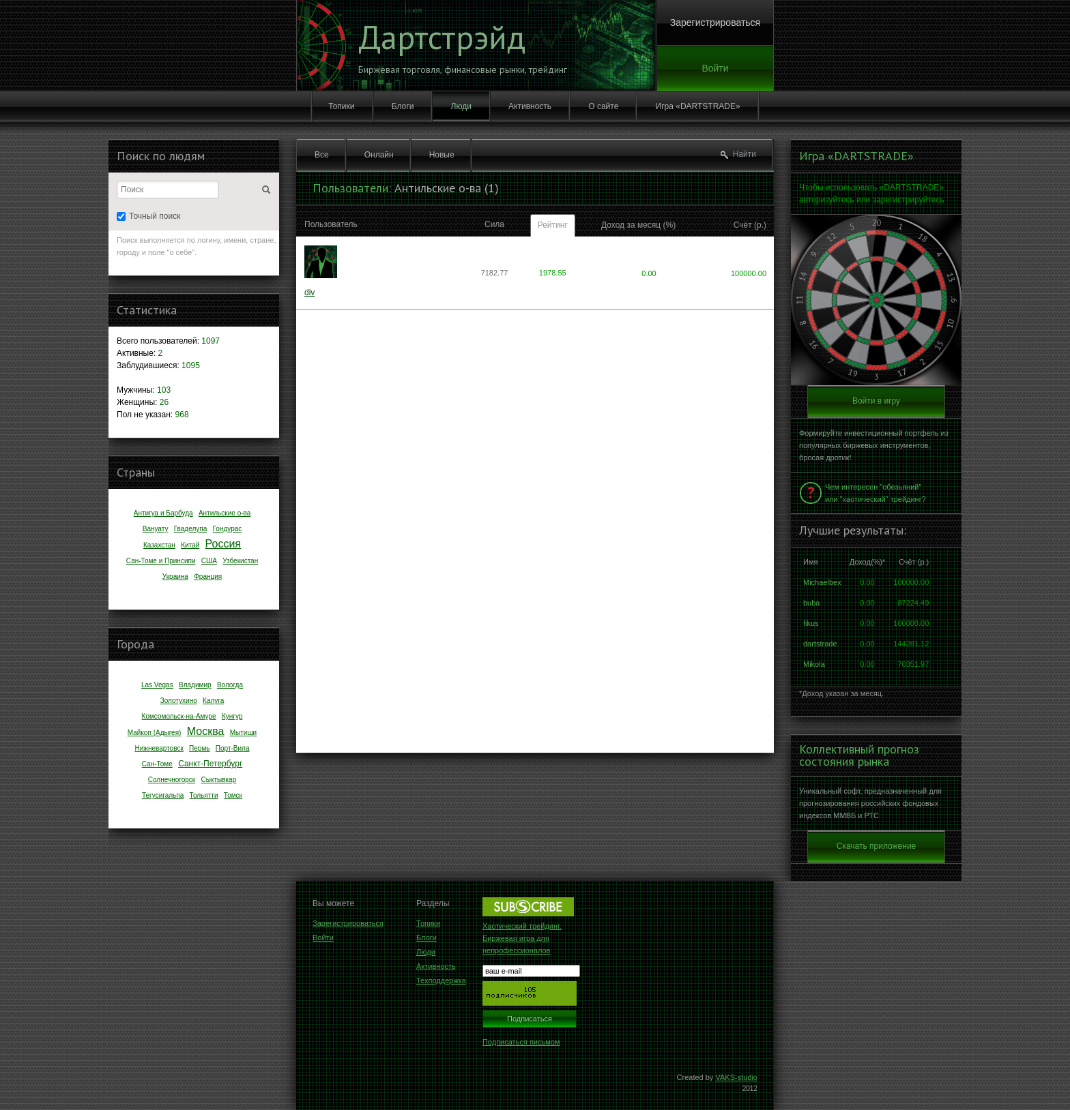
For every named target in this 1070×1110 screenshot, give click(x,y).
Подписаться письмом (521, 1042)
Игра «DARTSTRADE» (698, 106)
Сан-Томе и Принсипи (161, 561)
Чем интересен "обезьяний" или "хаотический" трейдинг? (875, 493)
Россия (223, 544)
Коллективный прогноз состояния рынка (859, 755)
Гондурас (227, 528)
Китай (190, 545)
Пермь (199, 748)
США (209, 561)
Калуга (213, 700)
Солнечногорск (171, 779)
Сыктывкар (219, 779)
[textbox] (168, 189)
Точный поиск (148, 216)
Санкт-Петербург (210, 763)
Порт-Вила (233, 748)
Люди (461, 106)
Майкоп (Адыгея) (155, 732)
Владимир (195, 685)
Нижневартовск (158, 748)
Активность (529, 106)
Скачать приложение (876, 846)
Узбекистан (240, 561)
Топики (341, 106)
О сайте (603, 106)
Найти (744, 154)
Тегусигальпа (163, 795)
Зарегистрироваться (715, 22)
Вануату (156, 528)
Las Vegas (157, 685)
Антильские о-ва (224, 513)
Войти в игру (876, 401)
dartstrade (820, 644)
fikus (811, 623)
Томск (233, 795)
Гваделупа (190, 528)
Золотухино (178, 700)
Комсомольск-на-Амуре (179, 716)
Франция (208, 576)
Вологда (230, 685)
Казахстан (159, 545)
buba (811, 603)
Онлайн (379, 155)
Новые (441, 155)
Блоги (403, 106)
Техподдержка (441, 980)
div (309, 292)
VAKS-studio (736, 1077)
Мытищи (243, 732)
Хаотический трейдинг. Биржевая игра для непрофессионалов (522, 938)
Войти (715, 68)
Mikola (814, 664)
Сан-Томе (157, 764)
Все (322, 155)
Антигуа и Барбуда (163, 513)
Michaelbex (822, 582)
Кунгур (232, 716)
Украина (175, 576)
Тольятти (204, 795)
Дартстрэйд (441, 37)
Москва (206, 731)
